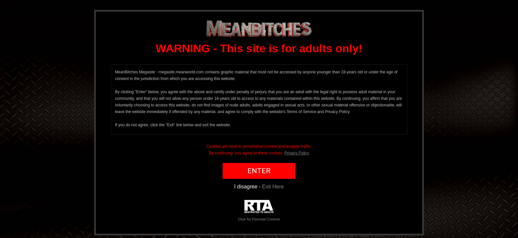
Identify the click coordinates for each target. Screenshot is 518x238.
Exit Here (273, 186)
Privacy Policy (296, 153)
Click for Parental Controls (259, 210)
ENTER (259, 171)
